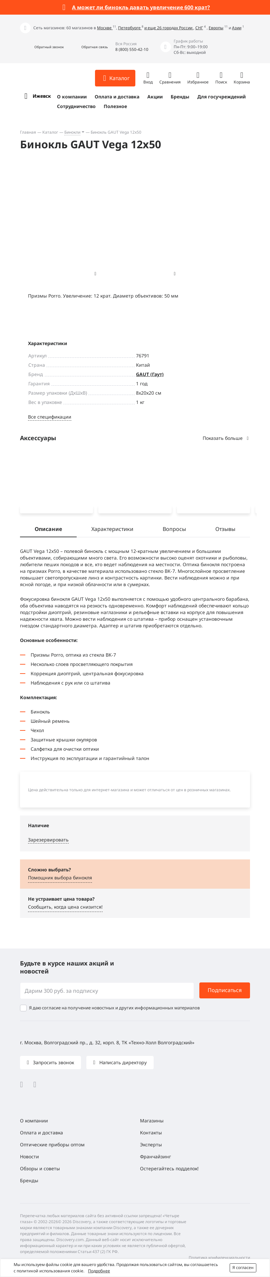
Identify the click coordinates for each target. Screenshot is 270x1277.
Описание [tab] (48, 530)
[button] (42, 47)
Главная (28, 132)
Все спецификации (49, 417)
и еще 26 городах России (168, 28)
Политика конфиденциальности (219, 1257)
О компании (72, 96)
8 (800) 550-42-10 (131, 49)
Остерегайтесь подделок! (169, 1168)
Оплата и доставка (117, 96)
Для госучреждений (221, 96)
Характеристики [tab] (112, 530)
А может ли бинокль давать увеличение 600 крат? (141, 7)
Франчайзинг (155, 1156)
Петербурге (130, 28)
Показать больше (226, 438)
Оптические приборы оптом (52, 1144)
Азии (236, 28)
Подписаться (225, 990)
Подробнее (99, 1271)
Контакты (151, 1132)
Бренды (180, 96)
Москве (105, 28)
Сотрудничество (76, 106)
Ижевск (42, 96)
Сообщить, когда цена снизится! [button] (65, 908)
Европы (216, 28)
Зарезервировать (48, 841)
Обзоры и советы (40, 1168)
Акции (155, 96)
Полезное (115, 106)
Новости (29, 1156)
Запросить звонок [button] (53, 1062)
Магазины (152, 1120)
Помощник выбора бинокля (60, 879)
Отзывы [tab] (225, 530)
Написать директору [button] (122, 1062)
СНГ (199, 28)
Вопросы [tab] (174, 530)
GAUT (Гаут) (150, 374)
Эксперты (151, 1144)
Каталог (50, 132)
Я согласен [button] (243, 1267)
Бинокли (72, 132)
